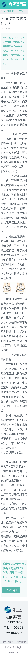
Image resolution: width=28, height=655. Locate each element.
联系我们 (11, 590)
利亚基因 (16, 4)
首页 (3, 11)
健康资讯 (11, 11)
